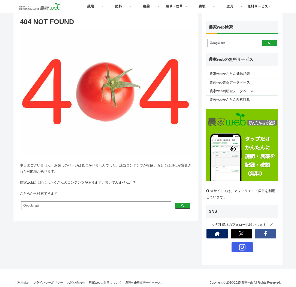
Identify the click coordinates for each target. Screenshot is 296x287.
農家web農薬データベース (229, 82)
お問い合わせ (78, 282)
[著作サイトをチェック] (217, 233)
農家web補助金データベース (231, 91)
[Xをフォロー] (241, 233)
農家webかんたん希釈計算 (229, 99)
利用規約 (24, 282)
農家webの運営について (107, 282)
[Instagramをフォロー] (242, 247)
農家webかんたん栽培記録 (229, 74)
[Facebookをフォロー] (265, 233)
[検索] (94, 206)
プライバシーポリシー (49, 282)
